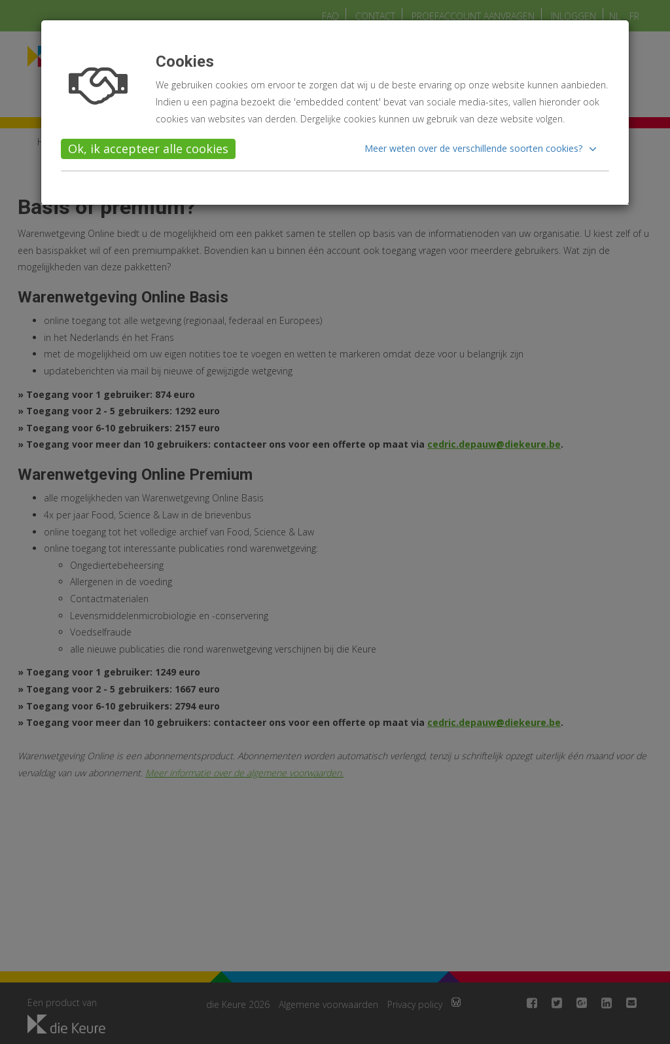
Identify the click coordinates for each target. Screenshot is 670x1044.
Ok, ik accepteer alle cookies (148, 148)
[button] (482, 148)
